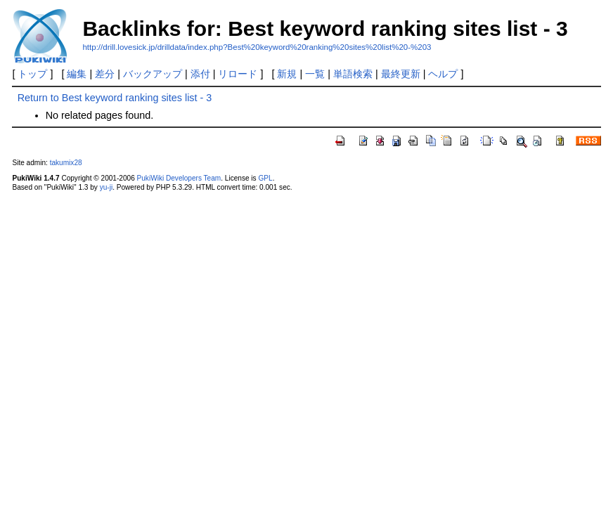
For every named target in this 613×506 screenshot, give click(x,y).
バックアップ (152, 73)
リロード (237, 73)
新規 (287, 73)
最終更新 (400, 73)
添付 (200, 73)
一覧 (315, 73)
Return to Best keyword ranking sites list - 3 (115, 97)
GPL (265, 178)
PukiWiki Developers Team (179, 178)
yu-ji (106, 187)
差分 (105, 73)
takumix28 (66, 163)
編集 (76, 73)
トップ (32, 73)
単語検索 (353, 73)
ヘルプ (443, 73)
